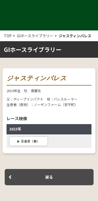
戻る (49, 177)
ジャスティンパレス (75, 35)
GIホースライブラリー (35, 35)
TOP (7, 35)
